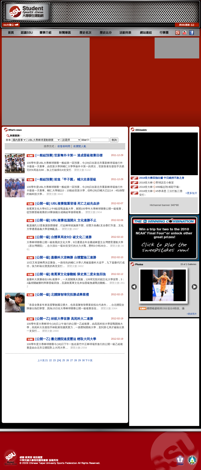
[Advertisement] (44, 81)
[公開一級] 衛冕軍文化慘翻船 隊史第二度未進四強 (70, 274)
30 (83, 360)
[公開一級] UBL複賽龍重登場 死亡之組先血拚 (67, 203)
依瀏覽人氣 (79, 146)
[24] (59, 360)
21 (46, 360)
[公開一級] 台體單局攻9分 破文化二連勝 (63, 237)
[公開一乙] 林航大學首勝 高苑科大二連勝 (64, 318)
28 (75, 360)
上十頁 (41, 360)
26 (67, 360)
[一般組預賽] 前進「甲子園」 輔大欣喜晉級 (65, 179)
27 (71, 360)
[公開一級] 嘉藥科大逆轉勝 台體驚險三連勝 (65, 257)
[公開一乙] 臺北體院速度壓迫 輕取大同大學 (65, 339)
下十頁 (88, 360)
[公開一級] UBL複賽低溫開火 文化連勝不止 (65, 220)
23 (54, 360)
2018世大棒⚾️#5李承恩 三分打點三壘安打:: (160, 193)
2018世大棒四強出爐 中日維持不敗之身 (165, 177)
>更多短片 (191, 193)
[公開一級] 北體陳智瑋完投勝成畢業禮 (62, 294)
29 (79, 360)
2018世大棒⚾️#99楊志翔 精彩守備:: (163, 186)
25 (63, 360)
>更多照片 (192, 314)
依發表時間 (63, 146)
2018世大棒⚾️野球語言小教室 (160, 182)
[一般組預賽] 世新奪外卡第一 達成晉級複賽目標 (68, 155)
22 (50, 360)
